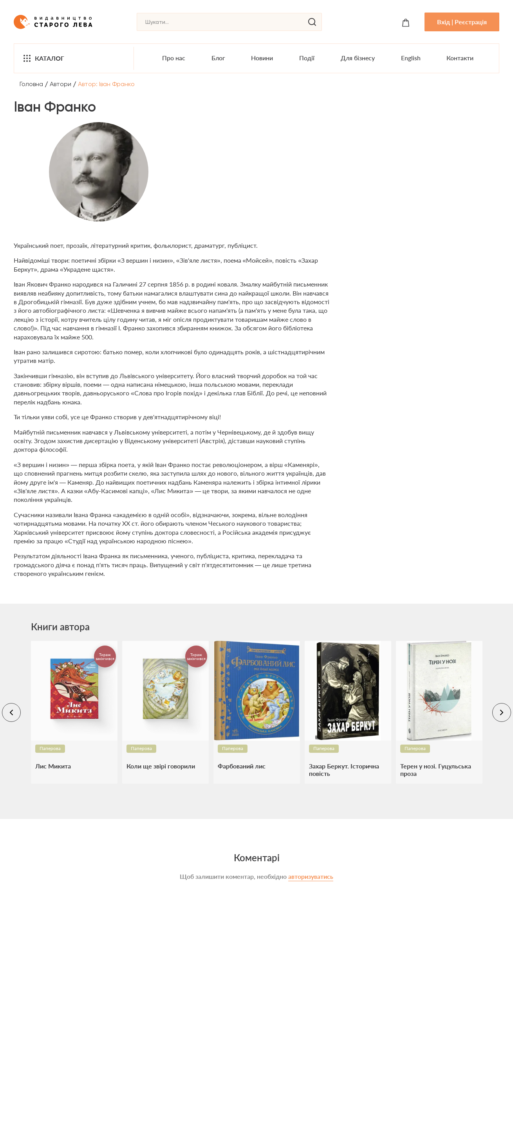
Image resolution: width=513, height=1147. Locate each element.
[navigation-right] (501, 712)
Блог (218, 57)
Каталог (43, 58)
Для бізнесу (358, 57)
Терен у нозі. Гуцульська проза (435, 769)
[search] (312, 22)
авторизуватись (310, 876)
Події (306, 57)
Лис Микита (53, 766)
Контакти (459, 57)
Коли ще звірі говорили (160, 766)
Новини (262, 57)
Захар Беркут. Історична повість (344, 769)
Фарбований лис (242, 766)
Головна (31, 84)
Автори (60, 84)
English (411, 57)
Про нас (173, 57)
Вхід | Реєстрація (462, 21)
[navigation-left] (11, 712)
